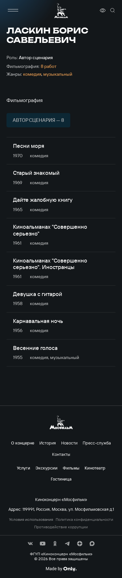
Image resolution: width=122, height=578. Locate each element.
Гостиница (61, 479)
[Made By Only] (61, 569)
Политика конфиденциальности (84, 519)
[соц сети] (30, 543)
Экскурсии (46, 467)
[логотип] (61, 10)
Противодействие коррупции (61, 527)
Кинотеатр (95, 467)
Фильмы (71, 467)
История (47, 442)
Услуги (23, 467)
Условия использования (31, 519)
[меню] (13, 10)
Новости (69, 442)
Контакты (61, 454)
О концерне (22, 442)
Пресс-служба (97, 442)
